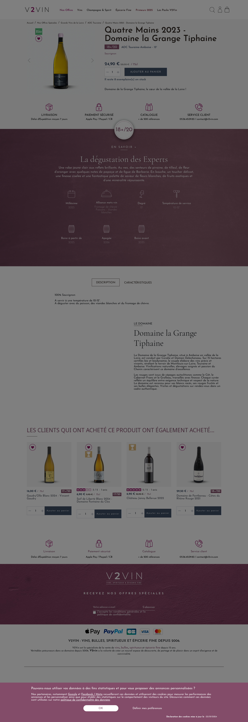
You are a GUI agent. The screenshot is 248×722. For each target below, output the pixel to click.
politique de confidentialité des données (85, 700)
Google (72, 694)
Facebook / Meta (91, 694)
